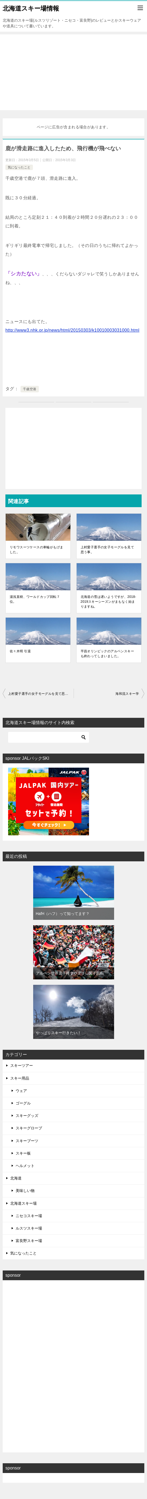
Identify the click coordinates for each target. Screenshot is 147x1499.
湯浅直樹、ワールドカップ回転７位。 (35, 599)
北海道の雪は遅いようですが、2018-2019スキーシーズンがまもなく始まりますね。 (108, 601)
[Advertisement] (73, 72)
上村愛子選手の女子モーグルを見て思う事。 (107, 549)
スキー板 (23, 1153)
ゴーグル (23, 1103)
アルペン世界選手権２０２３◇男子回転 (70, 973)
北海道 (16, 1178)
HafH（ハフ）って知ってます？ (63, 913)
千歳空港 (29, 389)
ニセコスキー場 (29, 1216)
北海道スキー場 (23, 1203)
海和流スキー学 (127, 694)
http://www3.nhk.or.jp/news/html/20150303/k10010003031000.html (72, 330)
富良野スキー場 (29, 1241)
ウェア (21, 1091)
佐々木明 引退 (20, 651)
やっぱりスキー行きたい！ (58, 1033)
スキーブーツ (27, 1141)
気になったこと (19, 167)
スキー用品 (19, 1078)
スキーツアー (21, 1065)
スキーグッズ (27, 1115)
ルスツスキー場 (29, 1228)
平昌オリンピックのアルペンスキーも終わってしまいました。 (107, 653)
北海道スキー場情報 (31, 7)
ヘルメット (25, 1166)
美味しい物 (25, 1190)
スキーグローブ (29, 1128)
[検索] (48, 737)
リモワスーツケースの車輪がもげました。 (36, 549)
